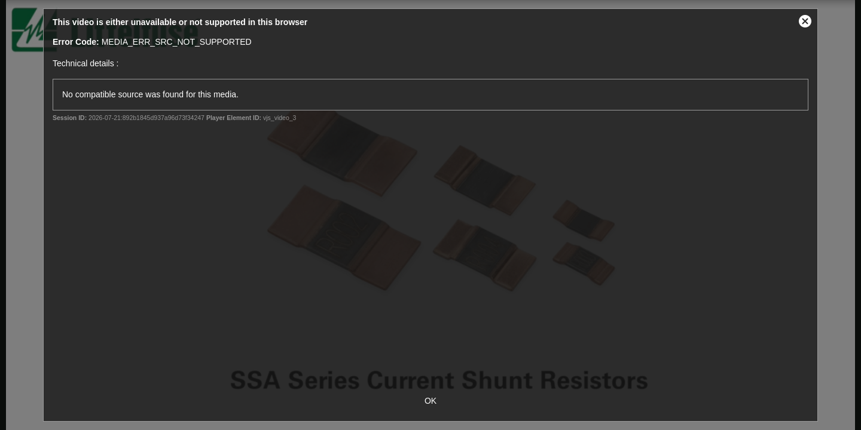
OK (430, 401)
